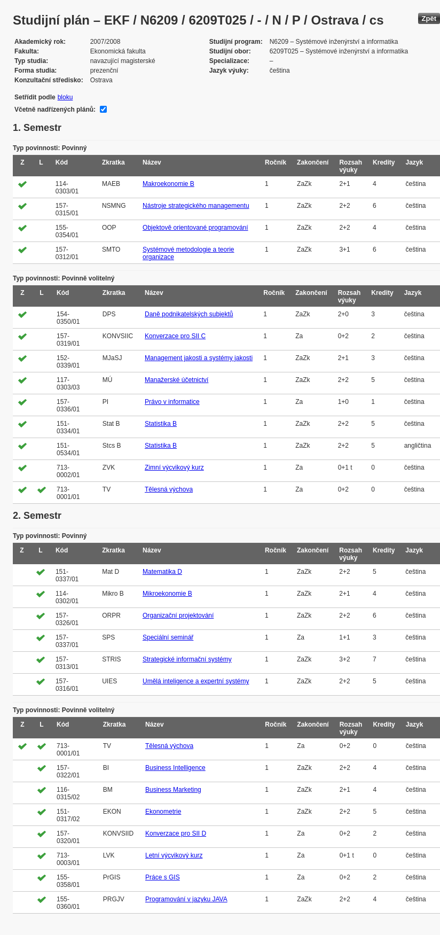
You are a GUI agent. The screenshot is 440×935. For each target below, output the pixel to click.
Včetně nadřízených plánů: (55, 109)
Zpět (429, 18)
